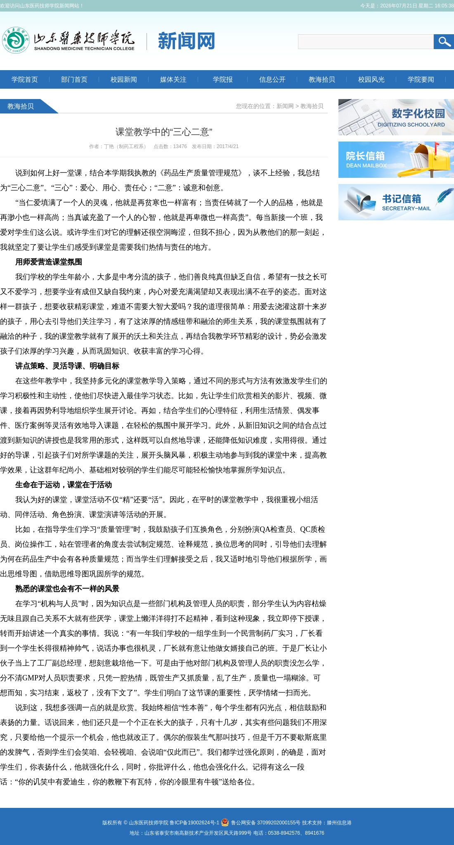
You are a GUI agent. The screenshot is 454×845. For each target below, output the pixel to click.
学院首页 (25, 79)
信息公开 (272, 79)
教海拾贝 (322, 79)
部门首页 (74, 79)
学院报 (223, 79)
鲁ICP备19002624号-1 (194, 823)
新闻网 (285, 106)
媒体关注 (173, 79)
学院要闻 (421, 79)
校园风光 (371, 79)
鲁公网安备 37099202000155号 (261, 823)
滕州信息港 (339, 823)
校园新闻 (124, 79)
